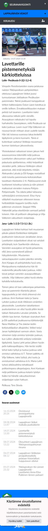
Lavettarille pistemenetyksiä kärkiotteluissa (27, 433)
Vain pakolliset (32, 521)
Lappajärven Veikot (25, 13)
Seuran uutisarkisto (13, 482)
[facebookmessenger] (23, 392)
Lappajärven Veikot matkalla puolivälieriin (29, 423)
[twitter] (11, 392)
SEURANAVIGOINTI (25, 3)
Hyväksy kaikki (15, 521)
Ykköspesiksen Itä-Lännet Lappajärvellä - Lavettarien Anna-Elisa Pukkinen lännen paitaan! (31, 470)
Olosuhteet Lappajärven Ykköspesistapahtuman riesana (30, 444)
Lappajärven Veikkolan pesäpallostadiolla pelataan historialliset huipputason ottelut (30, 457)
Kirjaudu (24, 21)
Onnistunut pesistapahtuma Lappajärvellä (26, 413)
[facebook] (5, 392)
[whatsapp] (17, 392)
